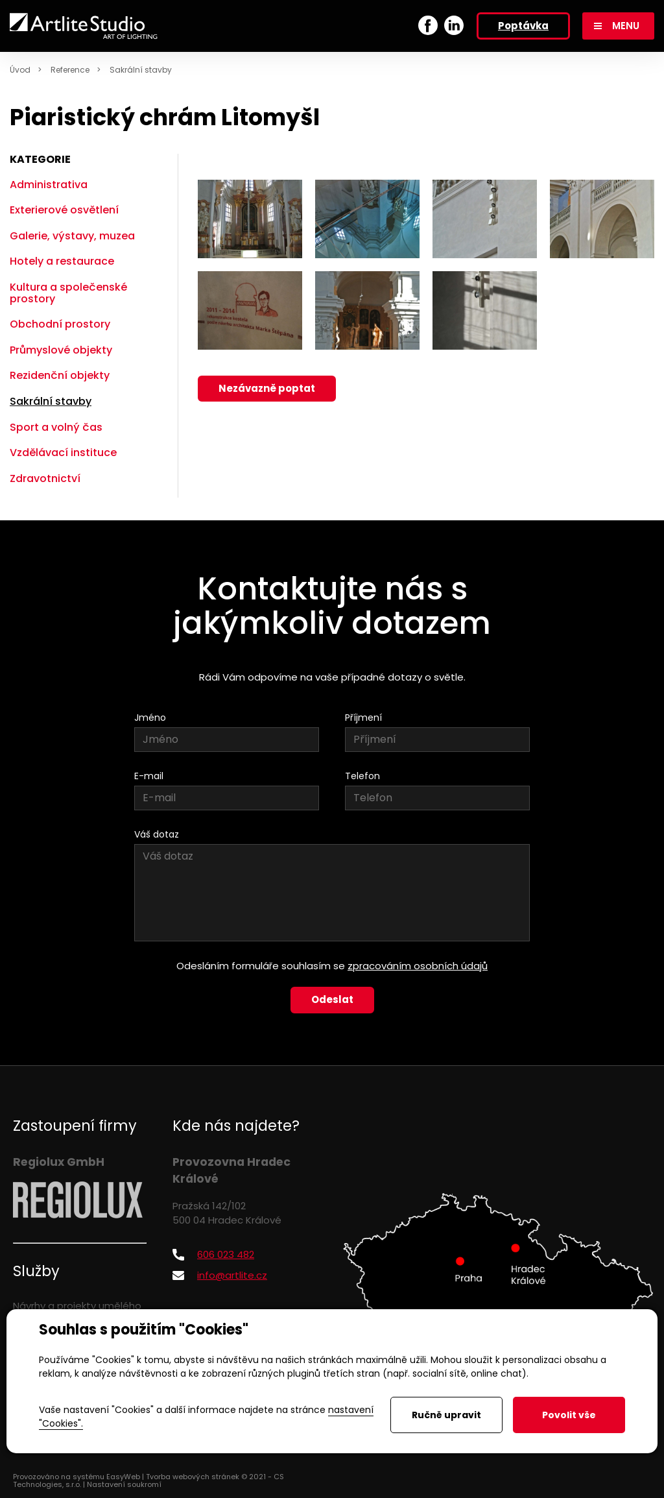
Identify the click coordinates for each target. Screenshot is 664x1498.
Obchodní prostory (60, 324)
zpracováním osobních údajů (418, 965)
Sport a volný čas (56, 427)
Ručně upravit (446, 1414)
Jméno (150, 717)
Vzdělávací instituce (63, 452)
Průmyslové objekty (61, 350)
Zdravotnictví (45, 478)
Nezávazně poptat (267, 388)
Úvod (20, 69)
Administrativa (49, 184)
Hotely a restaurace (62, 261)
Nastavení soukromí (124, 1484)
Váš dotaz (156, 834)
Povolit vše (569, 1414)
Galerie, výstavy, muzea (72, 235)
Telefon (362, 775)
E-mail (148, 775)
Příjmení (363, 717)
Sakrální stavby (141, 69)
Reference (70, 69)
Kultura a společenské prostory (68, 293)
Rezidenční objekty (60, 375)
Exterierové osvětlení (64, 209)
